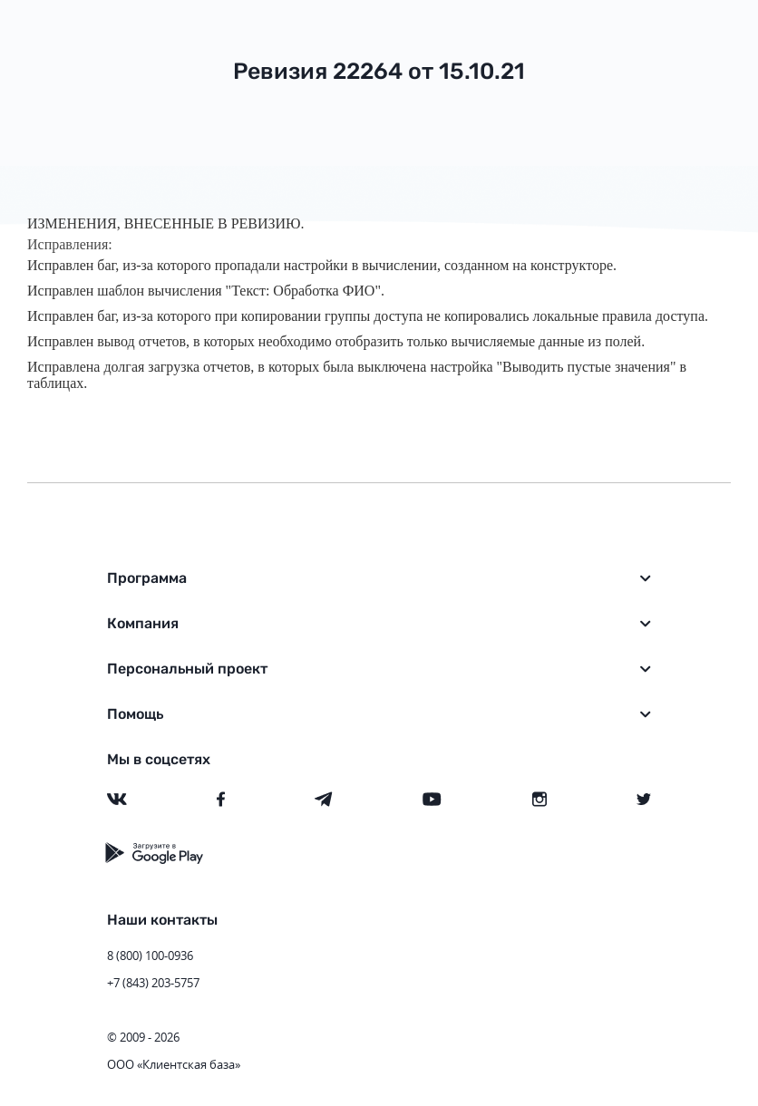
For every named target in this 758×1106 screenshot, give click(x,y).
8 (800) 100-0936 (150, 955)
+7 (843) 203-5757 (153, 983)
